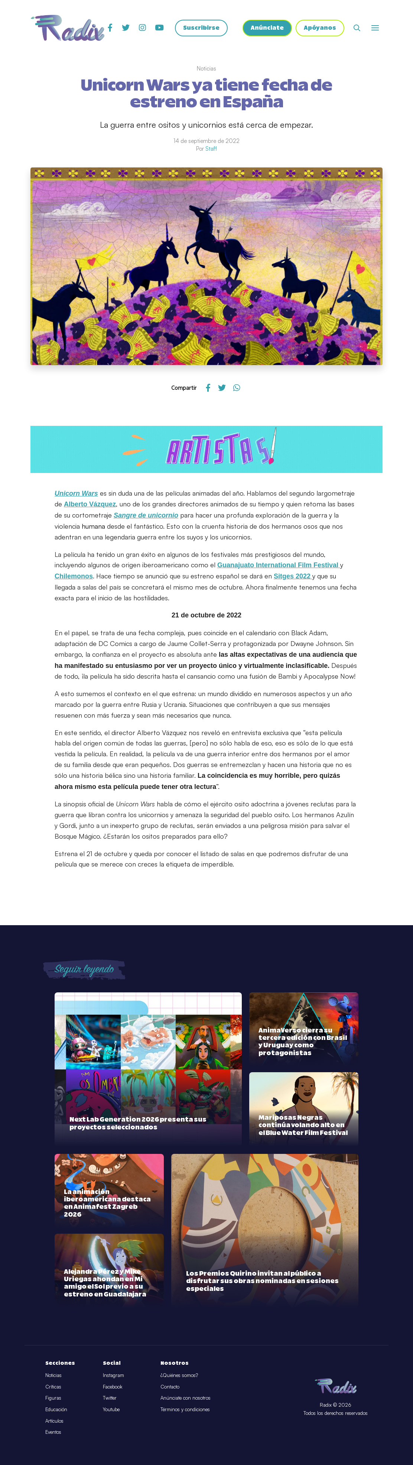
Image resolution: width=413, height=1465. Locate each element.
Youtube (111, 1409)
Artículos (54, 1421)
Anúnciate (267, 28)
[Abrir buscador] (357, 28)
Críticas (53, 1387)
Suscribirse (201, 28)
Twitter (110, 1398)
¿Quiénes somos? (179, 1375)
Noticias (53, 1375)
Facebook (112, 1387)
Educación (56, 1409)
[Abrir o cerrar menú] (375, 27)
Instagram (113, 1375)
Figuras (53, 1398)
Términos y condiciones (185, 1409)
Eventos (53, 1432)
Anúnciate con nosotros (185, 1398)
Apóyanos (320, 28)
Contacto (169, 1387)
